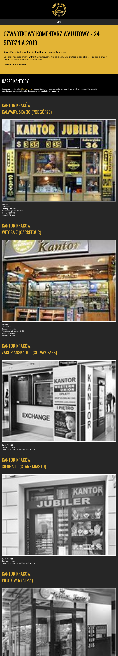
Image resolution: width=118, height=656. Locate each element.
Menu (59, 21)
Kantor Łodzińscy (18, 52)
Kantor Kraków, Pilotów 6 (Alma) (17, 576)
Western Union (27, 89)
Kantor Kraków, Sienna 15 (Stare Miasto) (24, 463)
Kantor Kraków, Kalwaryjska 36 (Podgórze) (27, 108)
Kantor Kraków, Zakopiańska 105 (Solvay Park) (29, 349)
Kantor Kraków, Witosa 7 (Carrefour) (21, 228)
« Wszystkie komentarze (15, 64)
